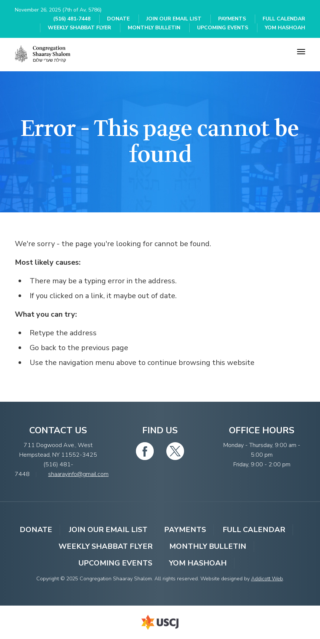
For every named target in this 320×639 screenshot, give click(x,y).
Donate (118, 18)
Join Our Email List (173, 18)
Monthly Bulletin (154, 27)
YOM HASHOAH (285, 27)
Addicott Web (267, 578)
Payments (232, 18)
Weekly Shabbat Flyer (79, 27)
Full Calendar (284, 18)
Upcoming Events (222, 27)
